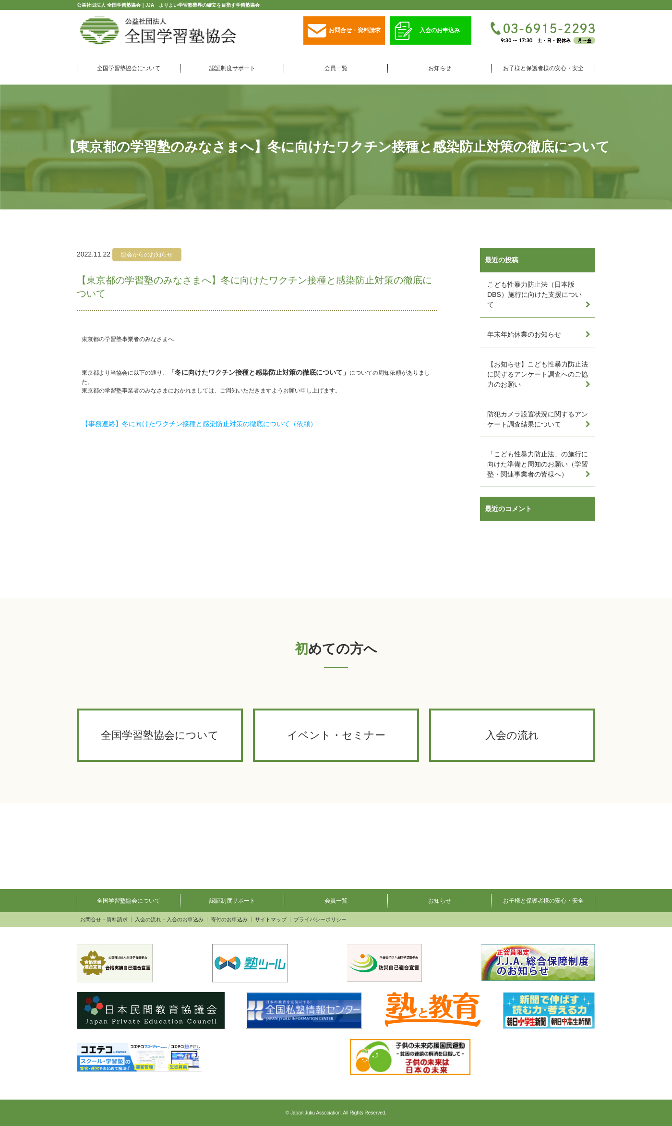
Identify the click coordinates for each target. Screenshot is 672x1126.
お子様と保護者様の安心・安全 (543, 68)
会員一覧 (336, 68)
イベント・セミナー (336, 735)
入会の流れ (512, 735)
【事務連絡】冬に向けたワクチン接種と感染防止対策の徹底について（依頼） (199, 424)
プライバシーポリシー (320, 919)
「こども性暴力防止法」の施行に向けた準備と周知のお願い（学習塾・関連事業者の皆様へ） (537, 464)
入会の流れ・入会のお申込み (169, 919)
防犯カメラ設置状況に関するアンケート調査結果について (537, 419)
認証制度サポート (232, 68)
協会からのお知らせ (147, 254)
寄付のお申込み (229, 919)
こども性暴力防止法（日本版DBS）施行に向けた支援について (534, 294)
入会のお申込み (427, 31)
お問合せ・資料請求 (344, 31)
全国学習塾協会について (128, 68)
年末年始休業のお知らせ (524, 334)
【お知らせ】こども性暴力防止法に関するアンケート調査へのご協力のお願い (537, 374)
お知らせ (439, 68)
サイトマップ (271, 919)
